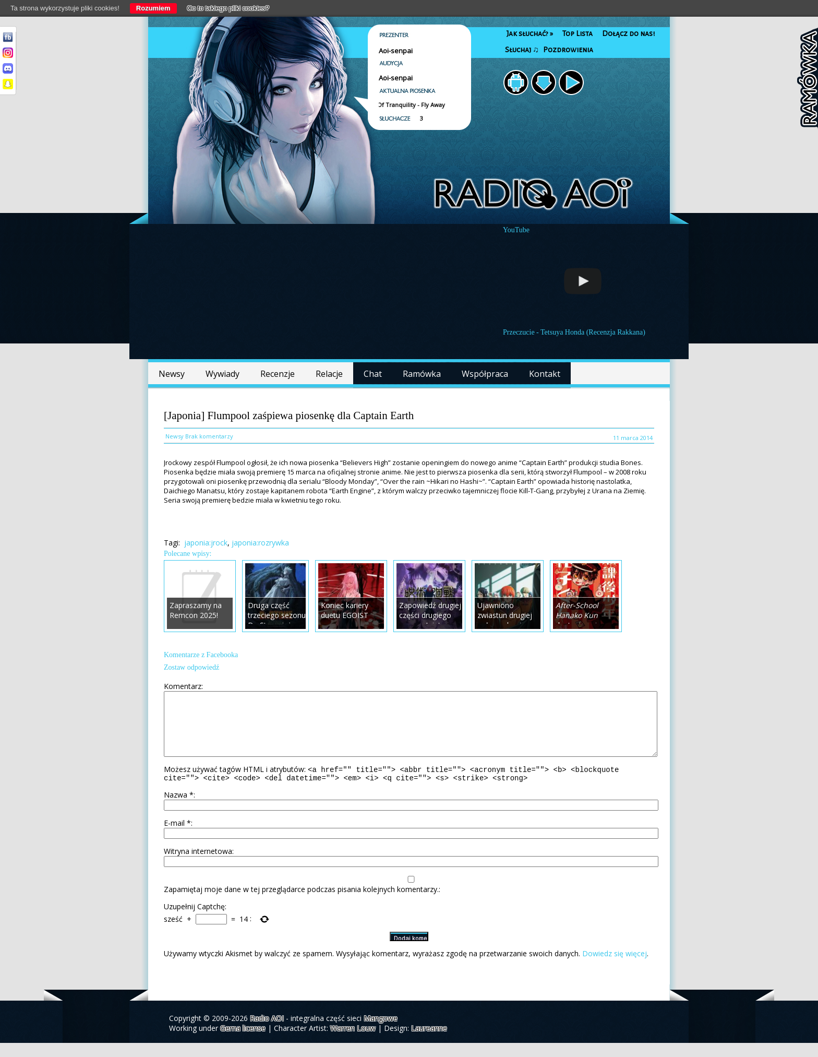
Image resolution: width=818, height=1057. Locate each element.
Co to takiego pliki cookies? (228, 8)
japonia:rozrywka (260, 543)
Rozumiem (153, 8)
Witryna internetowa (198, 865)
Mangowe (381, 1032)
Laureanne (429, 1042)
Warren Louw (353, 1042)
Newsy (172, 373)
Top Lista (577, 34)
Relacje (329, 373)
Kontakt (544, 373)
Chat (373, 373)
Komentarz (182, 686)
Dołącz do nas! (628, 34)
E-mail (177, 837)
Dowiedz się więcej (614, 967)
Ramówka (422, 373)
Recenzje (277, 373)
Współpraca (485, 373)
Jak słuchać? (530, 34)
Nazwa (179, 809)
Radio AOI (267, 1032)
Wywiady (222, 373)
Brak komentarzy (209, 436)
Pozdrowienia (568, 50)
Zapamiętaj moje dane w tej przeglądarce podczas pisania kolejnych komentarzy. (301, 903)
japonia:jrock (205, 543)
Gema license (243, 1042)
